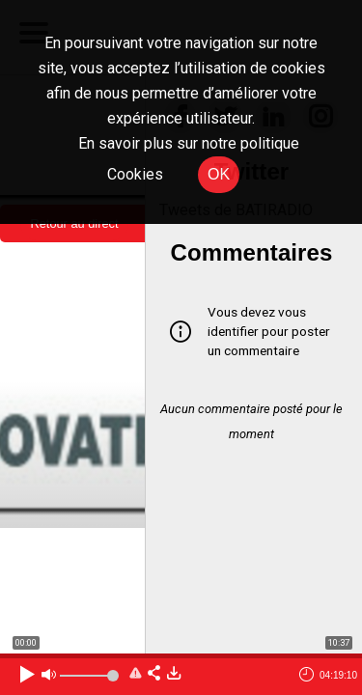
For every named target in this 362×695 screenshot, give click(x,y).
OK (219, 174)
